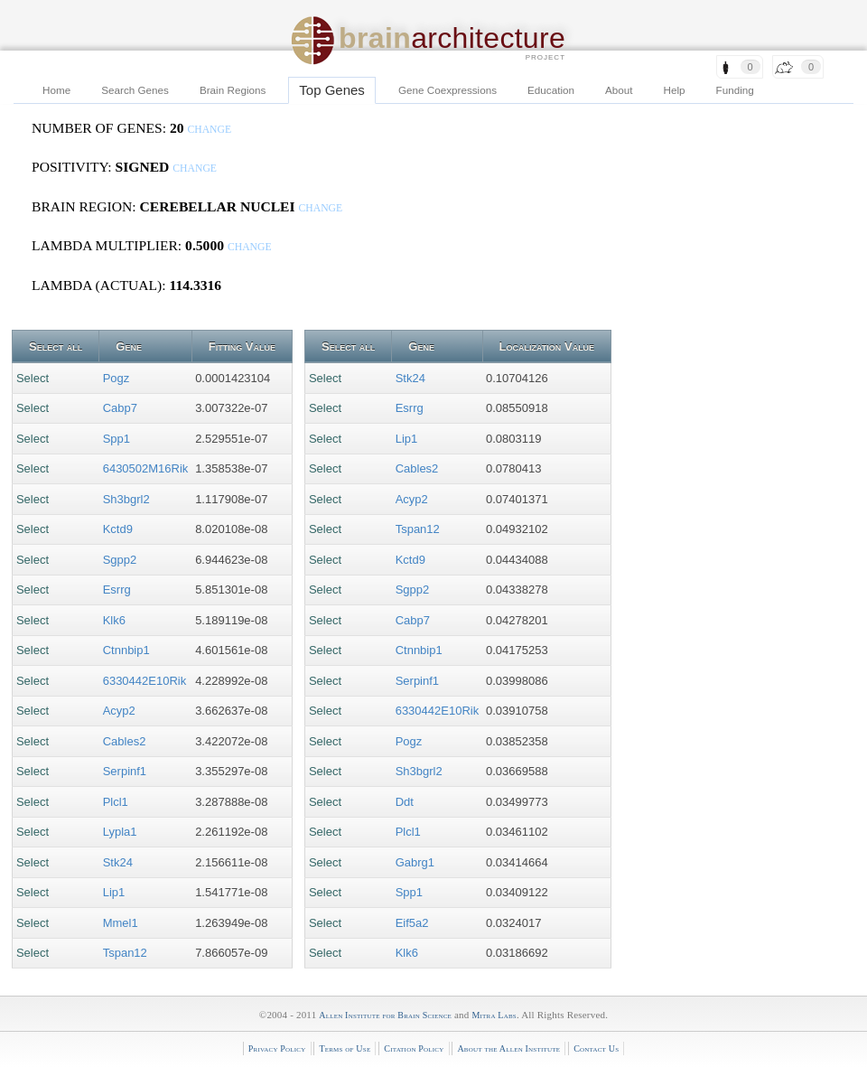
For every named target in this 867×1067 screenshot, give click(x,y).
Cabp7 (120, 408)
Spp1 (116, 438)
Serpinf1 (124, 771)
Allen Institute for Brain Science (385, 1015)
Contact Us (596, 1048)
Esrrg (117, 589)
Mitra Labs (493, 1015)
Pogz (116, 378)
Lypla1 (120, 831)
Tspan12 (125, 952)
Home (56, 90)
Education (550, 90)
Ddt (405, 802)
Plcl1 (115, 802)
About (619, 90)
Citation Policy (413, 1048)
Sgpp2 (120, 559)
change (209, 130)
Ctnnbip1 (126, 650)
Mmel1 (120, 923)
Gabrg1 (415, 862)
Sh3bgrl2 (126, 499)
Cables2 (124, 741)
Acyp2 (119, 710)
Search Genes (135, 90)
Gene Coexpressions (447, 90)
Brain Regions (233, 90)
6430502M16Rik (146, 468)
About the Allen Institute (508, 1048)
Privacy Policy (277, 1048)
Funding (735, 90)
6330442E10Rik (145, 681)
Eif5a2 (412, 923)
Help (674, 90)
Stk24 (118, 862)
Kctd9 (118, 529)
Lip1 (114, 892)
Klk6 (114, 620)
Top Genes (332, 90)
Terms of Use (344, 1048)
